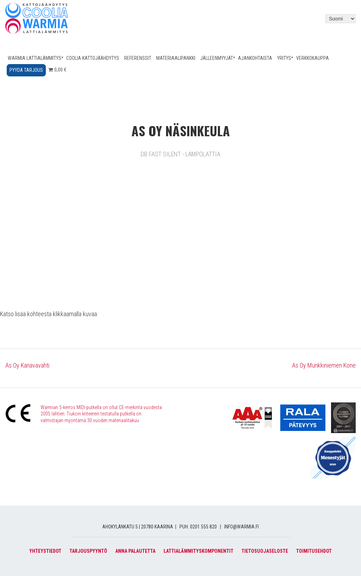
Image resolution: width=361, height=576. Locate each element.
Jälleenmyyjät (216, 58)
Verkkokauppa (312, 58)
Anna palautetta (135, 551)
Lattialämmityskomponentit (198, 551)
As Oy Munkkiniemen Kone (324, 365)
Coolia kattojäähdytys (92, 58)
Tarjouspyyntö (88, 551)
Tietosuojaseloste (264, 551)
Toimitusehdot (314, 551)
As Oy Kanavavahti (27, 365)
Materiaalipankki (175, 58)
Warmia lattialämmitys (34, 58)
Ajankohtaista (255, 58)
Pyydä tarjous (26, 70)
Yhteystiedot (45, 551)
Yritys (284, 58)
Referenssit (137, 58)
